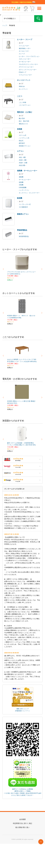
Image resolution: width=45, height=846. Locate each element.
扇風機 (21, 177)
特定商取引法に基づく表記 (22, 823)
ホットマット (23, 89)
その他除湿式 (23, 207)
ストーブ (22, 54)
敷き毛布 (22, 118)
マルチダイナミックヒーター (28, 64)
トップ (4, 25)
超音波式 (22, 143)
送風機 (21, 182)
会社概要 (22, 819)
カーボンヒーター (25, 62)
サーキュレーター (25, 179)
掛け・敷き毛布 (24, 121)
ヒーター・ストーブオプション (29, 56)
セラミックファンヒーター (28, 70)
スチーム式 (22, 135)
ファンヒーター (24, 46)
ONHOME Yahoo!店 (22, 466)
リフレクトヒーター (25, 75)
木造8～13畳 (23, 163)
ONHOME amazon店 (22, 473)
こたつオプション (25, 105)
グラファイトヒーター (26, 67)
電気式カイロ (23, 124)
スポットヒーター (25, 59)
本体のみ (22, 86)
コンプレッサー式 (25, 204)
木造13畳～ (22, 165)
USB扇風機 (22, 187)
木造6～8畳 (22, 160)
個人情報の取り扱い (22, 827)
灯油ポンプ (22, 72)
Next (41, 269)
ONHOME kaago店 (22, 480)
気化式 (21, 141)
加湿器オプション (25, 146)
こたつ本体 (22, 102)
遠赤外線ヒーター (25, 48)
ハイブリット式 (24, 138)
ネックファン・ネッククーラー (29, 193)
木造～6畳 (22, 157)
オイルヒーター (24, 51)
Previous (3, 269)
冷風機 (21, 185)
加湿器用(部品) (24, 236)
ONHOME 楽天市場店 (22, 459)
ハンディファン (24, 190)
